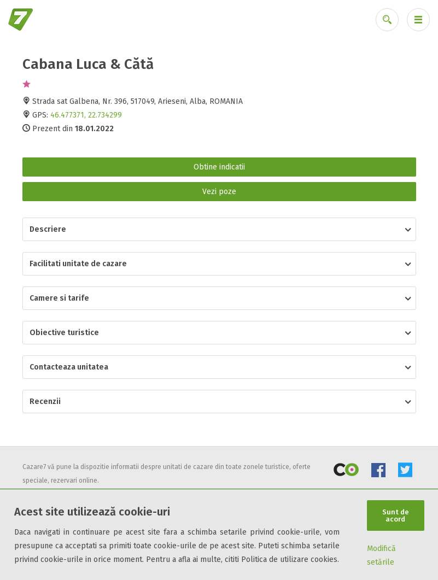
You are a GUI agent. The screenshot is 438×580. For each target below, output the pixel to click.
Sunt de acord (395, 515)
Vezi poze (219, 191)
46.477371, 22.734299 (86, 115)
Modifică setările (381, 555)
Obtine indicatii (219, 167)
